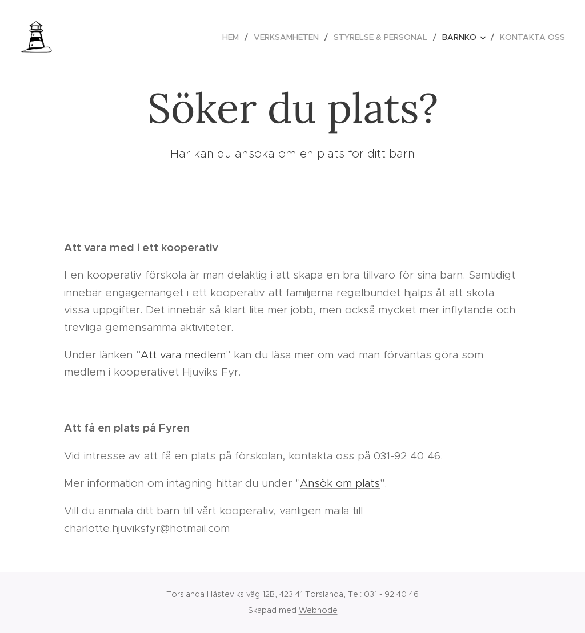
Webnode (318, 610)
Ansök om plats (340, 483)
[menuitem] (233, 37)
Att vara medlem (183, 354)
